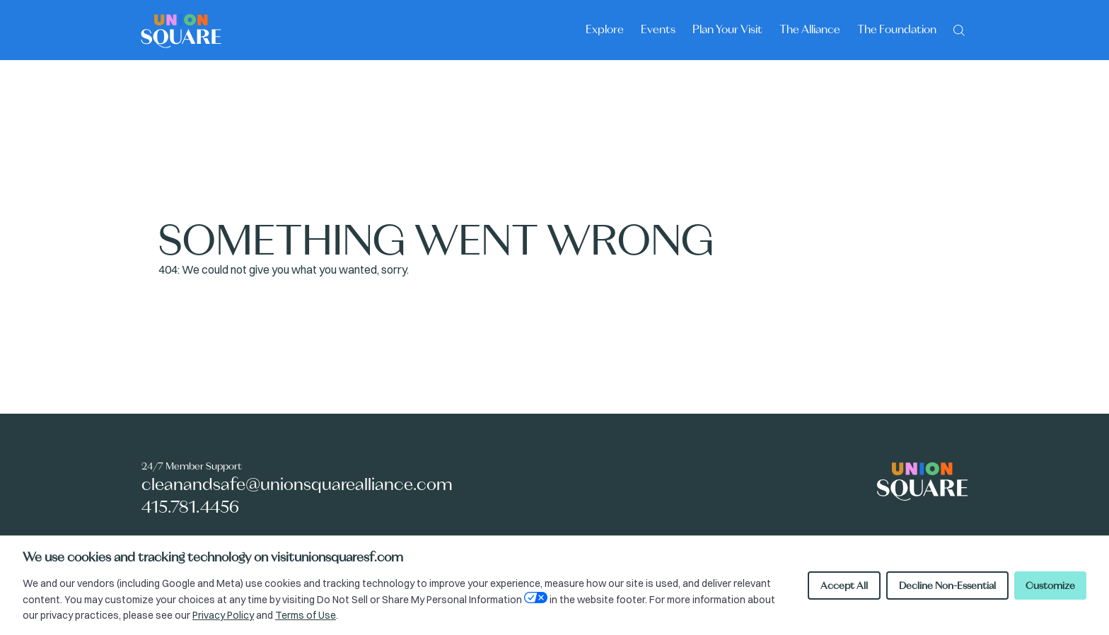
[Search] (959, 29)
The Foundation (896, 29)
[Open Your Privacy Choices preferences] (535, 597)
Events (658, 29)
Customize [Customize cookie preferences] (1050, 585)
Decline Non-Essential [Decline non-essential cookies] (947, 585)
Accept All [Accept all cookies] (844, 585)
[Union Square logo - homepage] (181, 30)
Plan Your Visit (727, 29)
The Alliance (809, 29)
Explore (605, 29)
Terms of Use (305, 615)
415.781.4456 (190, 506)
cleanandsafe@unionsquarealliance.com (297, 484)
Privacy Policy (223, 615)
